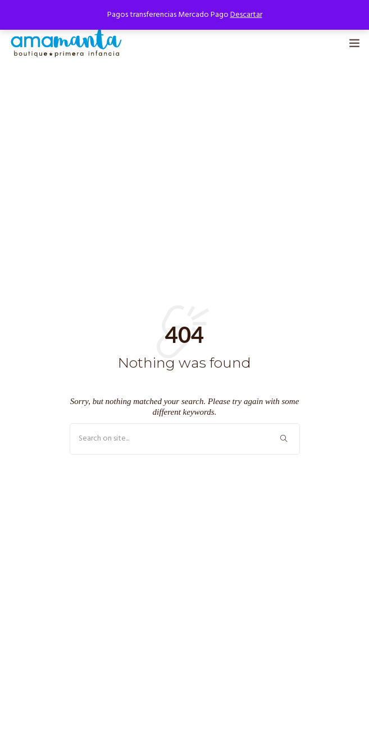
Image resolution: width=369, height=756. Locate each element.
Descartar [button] (246, 14)
